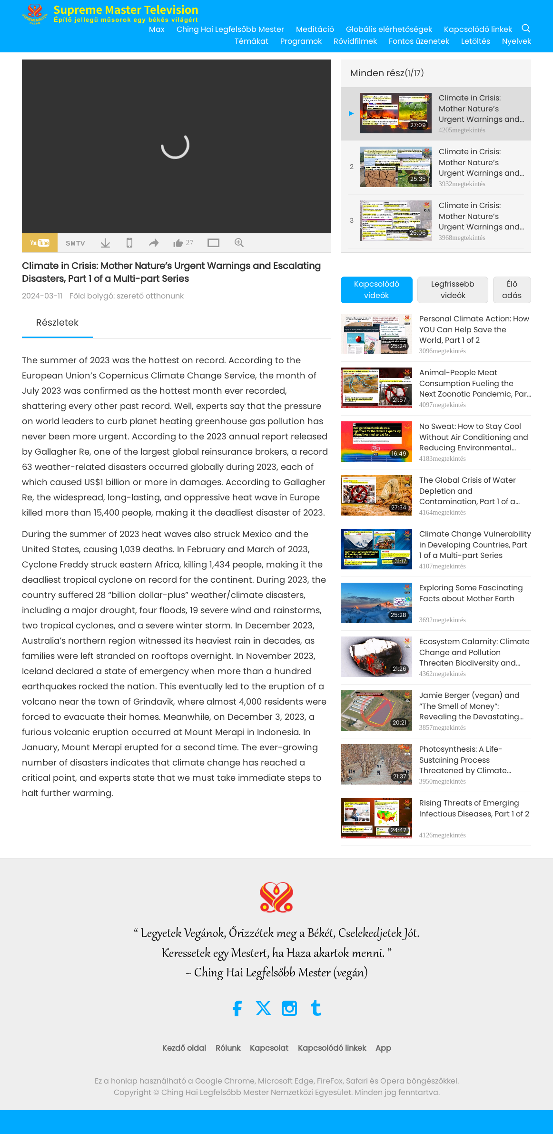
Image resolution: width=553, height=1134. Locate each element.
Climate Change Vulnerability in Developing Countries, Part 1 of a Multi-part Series (475, 545)
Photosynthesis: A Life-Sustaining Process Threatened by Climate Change (463, 760)
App (383, 1048)
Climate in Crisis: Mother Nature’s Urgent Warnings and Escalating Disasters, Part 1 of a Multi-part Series (479, 109)
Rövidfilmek (355, 41)
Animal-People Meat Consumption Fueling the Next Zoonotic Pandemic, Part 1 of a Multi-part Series (474, 383)
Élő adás (512, 290)
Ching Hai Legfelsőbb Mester (230, 29)
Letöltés (475, 41)
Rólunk (228, 1048)
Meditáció (315, 29)
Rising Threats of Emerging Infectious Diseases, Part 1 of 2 (474, 808)
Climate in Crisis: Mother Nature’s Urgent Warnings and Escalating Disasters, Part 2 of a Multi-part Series (479, 163)
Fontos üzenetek (419, 41)
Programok (301, 41)
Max (157, 29)
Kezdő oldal (184, 1048)
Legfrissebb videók (452, 290)
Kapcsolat (269, 1048)
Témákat (251, 41)
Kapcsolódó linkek (478, 29)
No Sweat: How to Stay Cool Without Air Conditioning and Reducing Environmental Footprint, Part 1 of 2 (473, 437)
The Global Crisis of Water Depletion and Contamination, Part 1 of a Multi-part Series (467, 491)
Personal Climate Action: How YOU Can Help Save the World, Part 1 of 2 (474, 330)
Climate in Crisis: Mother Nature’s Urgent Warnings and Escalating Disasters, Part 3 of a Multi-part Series (479, 216)
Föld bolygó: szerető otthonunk (126, 295)
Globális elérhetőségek (389, 29)
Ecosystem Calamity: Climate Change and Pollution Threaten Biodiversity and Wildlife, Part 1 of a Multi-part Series (474, 652)
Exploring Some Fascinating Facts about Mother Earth (471, 593)
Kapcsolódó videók (376, 290)
